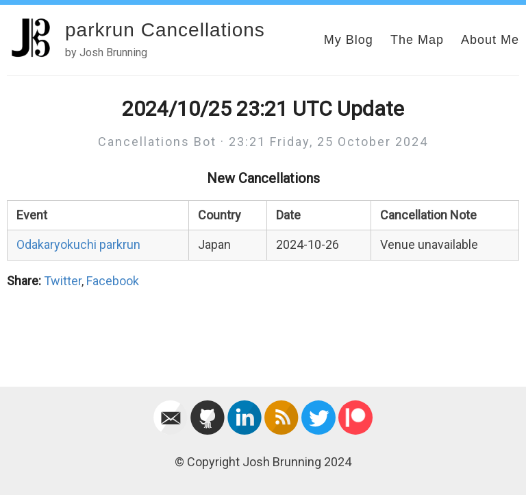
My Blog (348, 40)
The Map (417, 40)
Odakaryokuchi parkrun (78, 244)
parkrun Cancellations (165, 29)
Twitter (63, 281)
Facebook (112, 281)
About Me (490, 40)
